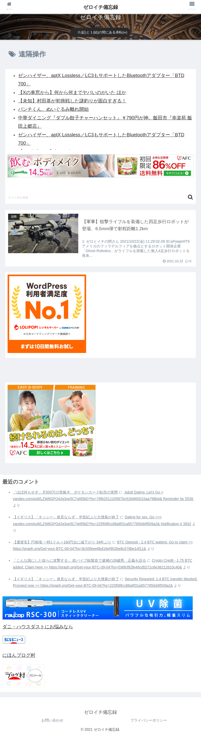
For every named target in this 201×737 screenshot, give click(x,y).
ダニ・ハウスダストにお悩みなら (37, 626)
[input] (100, 197)
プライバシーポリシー (148, 720)
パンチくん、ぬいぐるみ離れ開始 (53, 109)
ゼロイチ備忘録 (100, 7)
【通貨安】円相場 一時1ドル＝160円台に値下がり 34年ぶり (62, 542)
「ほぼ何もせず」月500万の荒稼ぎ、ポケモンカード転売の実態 (65, 492)
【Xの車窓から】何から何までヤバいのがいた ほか (72, 92)
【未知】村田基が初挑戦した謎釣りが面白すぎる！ (72, 100)
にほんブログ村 (18, 655)
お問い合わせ (52, 720)
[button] (190, 197)
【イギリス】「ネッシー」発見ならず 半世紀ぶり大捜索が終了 (66, 517)
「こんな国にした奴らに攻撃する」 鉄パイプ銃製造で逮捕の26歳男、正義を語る (79, 560)
